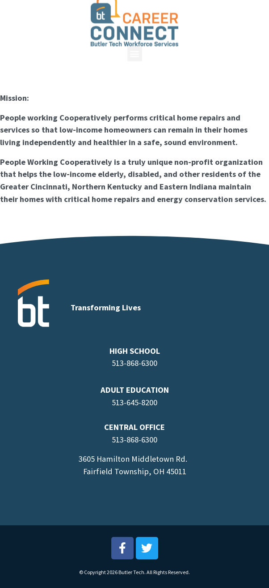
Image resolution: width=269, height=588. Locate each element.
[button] (134, 41)
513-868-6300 (134, 363)
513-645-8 (128, 402)
